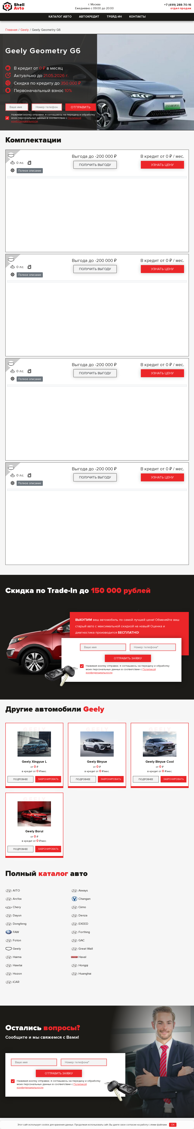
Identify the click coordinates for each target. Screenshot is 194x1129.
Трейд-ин (114, 16)
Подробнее (20, 779)
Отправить (80, 107)
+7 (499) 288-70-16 (176, 5)
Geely (24, 30)
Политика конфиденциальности (87, 1072)
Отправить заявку (128, 658)
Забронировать (48, 779)
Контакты (137, 16)
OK (173, 1124)
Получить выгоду (95, 165)
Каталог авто (60, 16)
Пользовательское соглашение (87, 1079)
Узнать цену (162, 165)
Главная (11, 30)
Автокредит (89, 16)
